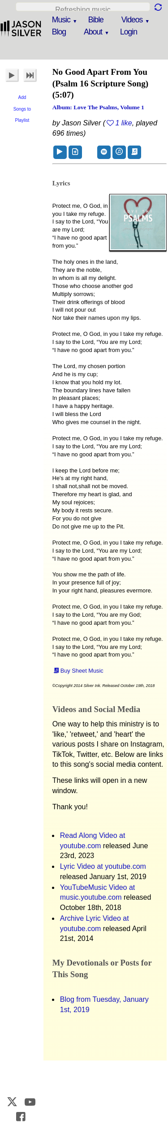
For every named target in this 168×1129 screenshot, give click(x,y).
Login (128, 31)
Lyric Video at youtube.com (103, 866)
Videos (131, 19)
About (93, 31)
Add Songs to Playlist (22, 109)
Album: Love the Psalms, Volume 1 (98, 107)
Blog (59, 31)
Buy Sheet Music (81, 670)
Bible (95, 19)
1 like (123, 123)
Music (61, 19)
